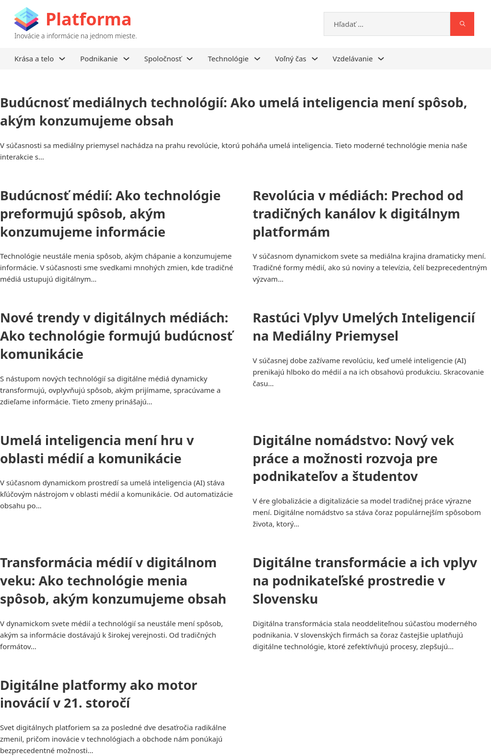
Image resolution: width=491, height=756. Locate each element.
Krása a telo (34, 58)
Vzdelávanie (353, 58)
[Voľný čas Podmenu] (314, 58)
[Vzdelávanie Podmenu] (381, 58)
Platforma (88, 19)
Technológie (228, 58)
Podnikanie (99, 58)
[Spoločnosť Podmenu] (189, 58)
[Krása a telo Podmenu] (62, 58)
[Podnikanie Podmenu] (126, 58)
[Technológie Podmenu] (257, 58)
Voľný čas (290, 58)
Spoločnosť (163, 58)
